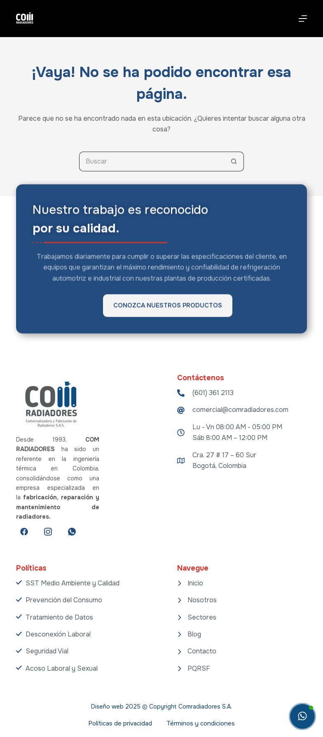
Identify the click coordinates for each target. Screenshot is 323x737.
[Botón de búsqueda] (234, 161)
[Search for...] (151, 161)
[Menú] (303, 18)
